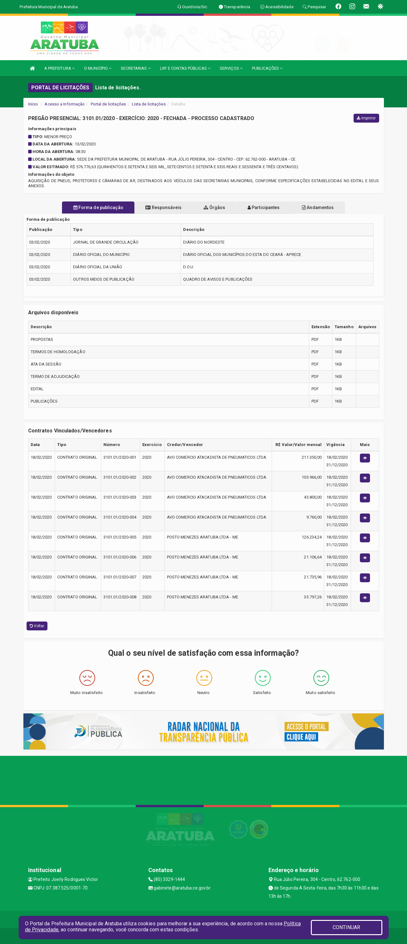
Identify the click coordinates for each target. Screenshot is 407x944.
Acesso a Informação (65, 104)
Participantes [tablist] (268, 207)
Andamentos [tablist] (326, 207)
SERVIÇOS (231, 68)
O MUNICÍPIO (97, 68)
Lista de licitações (149, 104)
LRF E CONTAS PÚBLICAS (185, 68)
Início (33, 104)
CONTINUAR (347, 927)
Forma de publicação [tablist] (90, 207)
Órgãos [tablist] (214, 207)
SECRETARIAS (135, 68)
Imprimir (366, 118)
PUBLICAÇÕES (267, 68)
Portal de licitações (108, 104)
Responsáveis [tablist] (159, 207)
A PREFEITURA (59, 68)
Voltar (37, 626)
